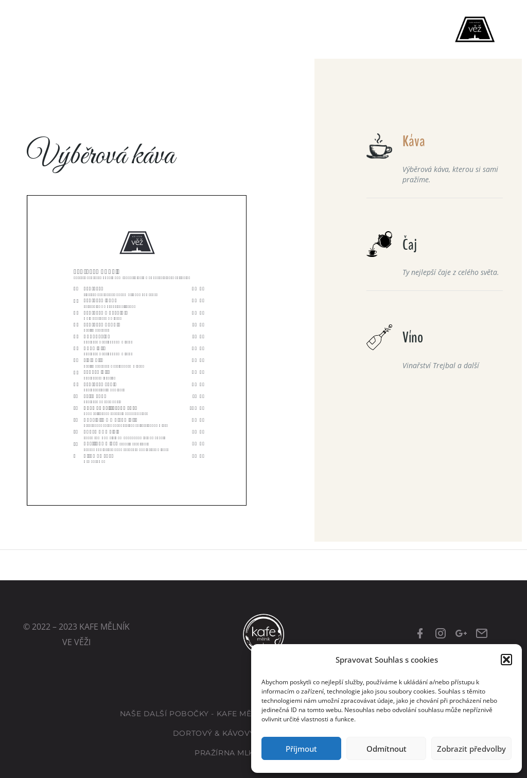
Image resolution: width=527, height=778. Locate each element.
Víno (412, 337)
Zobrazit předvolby (471, 749)
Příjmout (301, 749)
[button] (506, 659)
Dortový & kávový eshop (229, 733)
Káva (413, 141)
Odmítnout (386, 749)
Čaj (409, 244)
